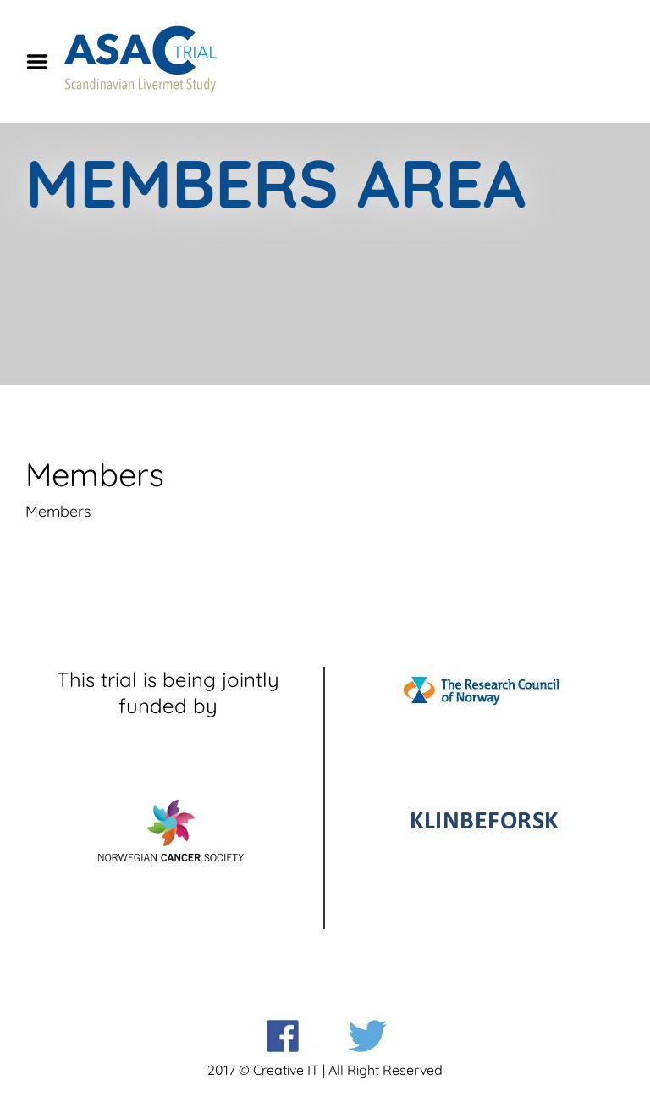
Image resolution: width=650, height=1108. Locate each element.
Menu (43, 62)
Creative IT (286, 1069)
